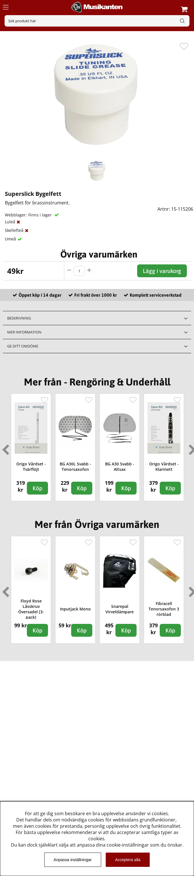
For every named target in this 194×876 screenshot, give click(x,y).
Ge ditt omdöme (22, 346)
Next (191, 447)
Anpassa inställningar (73, 859)
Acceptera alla (128, 859)
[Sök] (97, 21)
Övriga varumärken (98, 254)
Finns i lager (40, 215)
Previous (4, 447)
